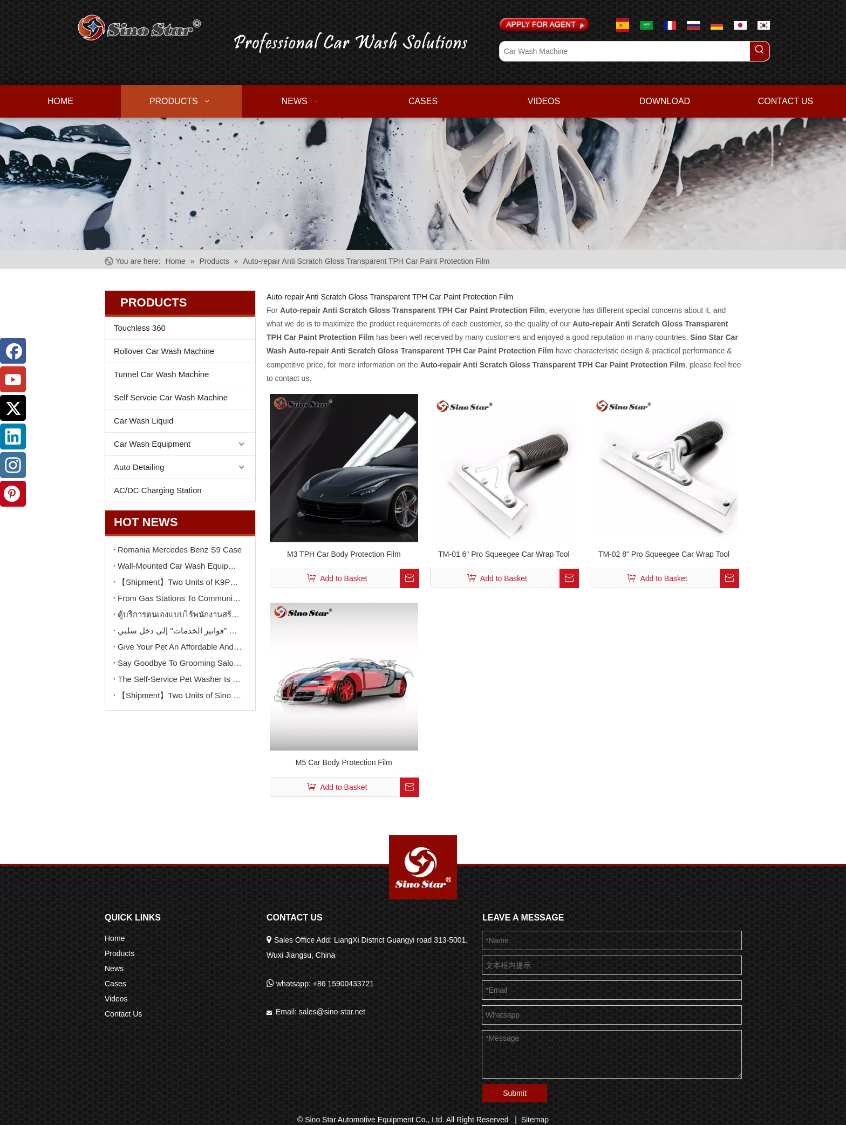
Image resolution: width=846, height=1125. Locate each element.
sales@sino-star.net (332, 1011)
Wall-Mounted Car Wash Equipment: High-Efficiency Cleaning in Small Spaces (180, 565)
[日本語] (740, 25)
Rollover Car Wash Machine (164, 351)
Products (119, 953)
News (114, 968)
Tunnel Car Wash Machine (161, 374)
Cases (115, 983)
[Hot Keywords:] (759, 51)
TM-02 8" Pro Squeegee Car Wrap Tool (663, 554)
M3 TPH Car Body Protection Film (344, 554)
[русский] (693, 25)
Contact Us (123, 1014)
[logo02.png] (343, 40)
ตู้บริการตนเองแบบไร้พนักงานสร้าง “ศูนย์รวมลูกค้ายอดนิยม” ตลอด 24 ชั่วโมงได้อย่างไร (180, 614)
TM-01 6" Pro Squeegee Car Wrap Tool (503, 554)
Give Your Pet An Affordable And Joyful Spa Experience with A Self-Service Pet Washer (180, 646)
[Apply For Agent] (544, 25)
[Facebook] (13, 351)
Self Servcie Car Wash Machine (171, 397)
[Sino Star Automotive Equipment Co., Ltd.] (423, 867)
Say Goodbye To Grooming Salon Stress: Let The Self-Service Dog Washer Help (180, 662)
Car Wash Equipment (152, 443)
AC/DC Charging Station (158, 490)
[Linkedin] (13, 436)
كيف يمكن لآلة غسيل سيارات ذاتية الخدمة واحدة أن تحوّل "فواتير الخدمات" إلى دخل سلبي (180, 630)
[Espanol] (626, 25)
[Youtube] (13, 379)
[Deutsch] (717, 25)
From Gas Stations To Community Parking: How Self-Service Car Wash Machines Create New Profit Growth (180, 598)
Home (115, 938)
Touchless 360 (140, 327)
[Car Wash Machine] (625, 51)
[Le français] (670, 25)
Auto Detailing (139, 467)
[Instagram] (13, 465)
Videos (116, 998)
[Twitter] (13, 408)
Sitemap (535, 1119)
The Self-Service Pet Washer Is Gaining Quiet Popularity (180, 679)
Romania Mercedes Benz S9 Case (180, 549)
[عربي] (646, 25)
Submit (515, 1093)
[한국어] (764, 25)
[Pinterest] (13, 494)
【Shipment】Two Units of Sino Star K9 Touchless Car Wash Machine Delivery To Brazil (180, 695)
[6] (423, 184)
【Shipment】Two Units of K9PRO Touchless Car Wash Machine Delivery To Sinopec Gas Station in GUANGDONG (180, 582)
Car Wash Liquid (143, 420)
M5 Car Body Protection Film (344, 762)
